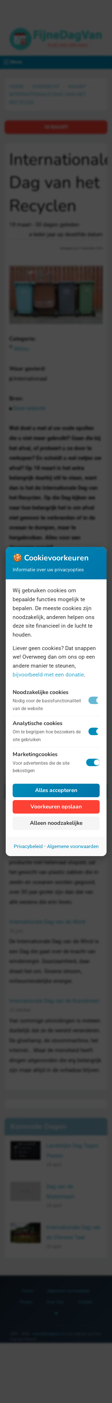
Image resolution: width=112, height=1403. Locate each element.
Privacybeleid (28, 846)
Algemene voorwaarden (73, 846)
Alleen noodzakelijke (56, 823)
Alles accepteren (56, 790)
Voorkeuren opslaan (56, 806)
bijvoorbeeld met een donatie (48, 674)
